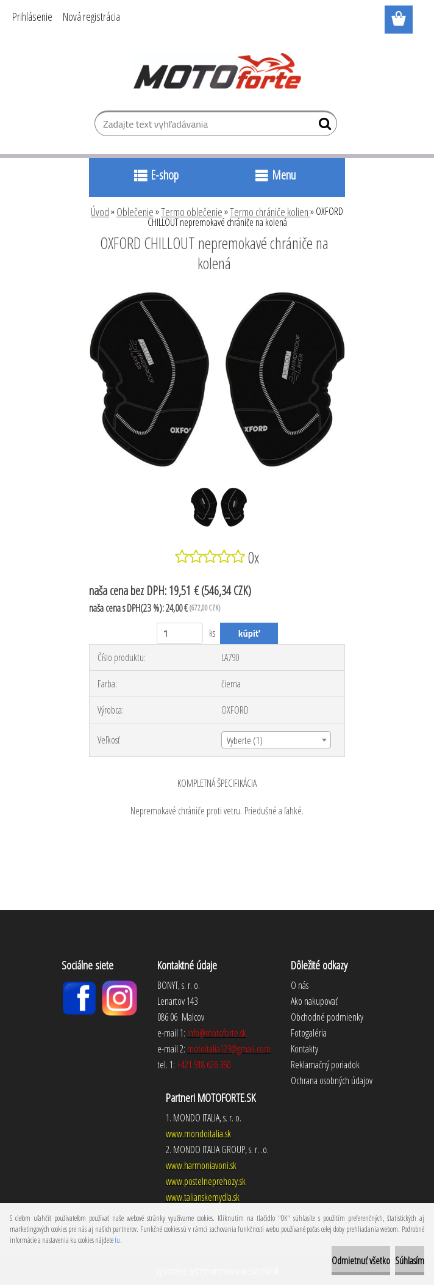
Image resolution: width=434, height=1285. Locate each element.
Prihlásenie (32, 16)
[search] (322, 126)
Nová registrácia (91, 16)
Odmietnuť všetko (361, 1260)
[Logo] (217, 70)
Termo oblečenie (191, 212)
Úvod (100, 212)
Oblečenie (135, 212)
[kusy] (180, 633)
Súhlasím (409, 1260)
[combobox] (275, 739)
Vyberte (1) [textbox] (245, 740)
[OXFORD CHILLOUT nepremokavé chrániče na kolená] (217, 296)
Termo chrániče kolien (270, 212)
